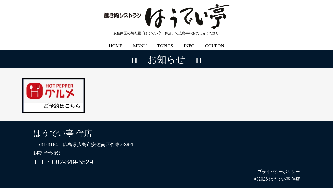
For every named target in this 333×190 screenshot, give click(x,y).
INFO (189, 42)
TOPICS (165, 42)
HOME (116, 42)
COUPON (214, 42)
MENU (140, 42)
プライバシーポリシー (279, 168)
